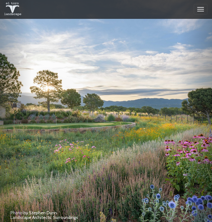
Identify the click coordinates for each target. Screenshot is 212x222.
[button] (16, 111)
